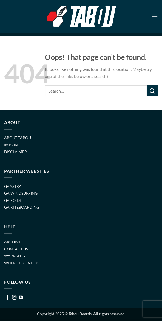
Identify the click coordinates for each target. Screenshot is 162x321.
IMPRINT (12, 145)
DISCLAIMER (15, 151)
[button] (154, 16)
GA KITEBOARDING (21, 207)
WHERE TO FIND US (21, 263)
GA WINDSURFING (21, 193)
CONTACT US (16, 249)
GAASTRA (13, 186)
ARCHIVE (12, 241)
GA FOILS (12, 200)
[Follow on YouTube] (21, 297)
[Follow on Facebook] (7, 297)
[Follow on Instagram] (14, 297)
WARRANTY (15, 255)
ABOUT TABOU (17, 137)
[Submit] (152, 90)
